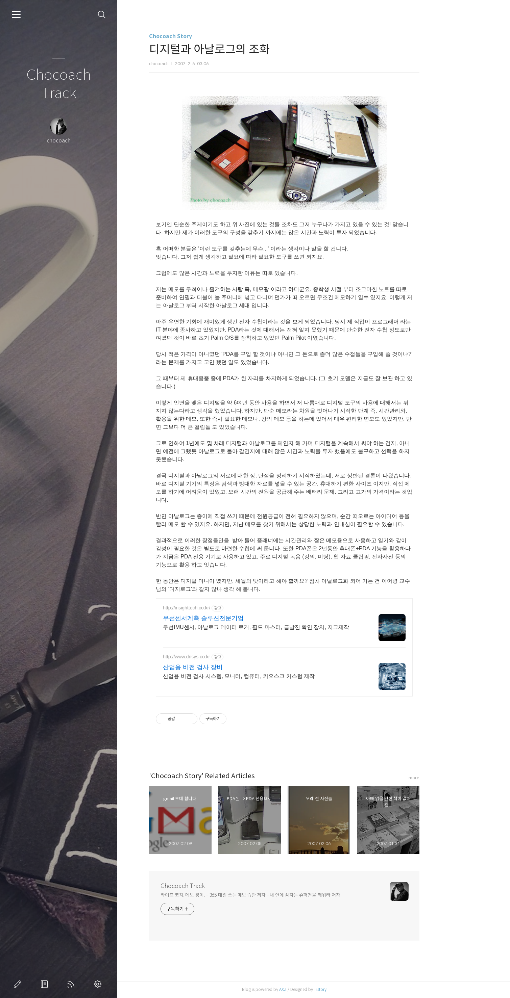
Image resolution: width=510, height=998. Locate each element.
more (443, 778)
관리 (99, 984)
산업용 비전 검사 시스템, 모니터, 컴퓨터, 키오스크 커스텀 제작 (268, 676)
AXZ (312, 989)
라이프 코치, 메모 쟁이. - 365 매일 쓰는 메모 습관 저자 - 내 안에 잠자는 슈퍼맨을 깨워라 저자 (279, 895)
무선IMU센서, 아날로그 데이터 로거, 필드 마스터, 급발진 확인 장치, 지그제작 (285, 627)
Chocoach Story (199, 36)
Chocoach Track (58, 84)
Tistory (349, 989)
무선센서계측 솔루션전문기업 (232, 618)
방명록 (46, 984)
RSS (72, 984)
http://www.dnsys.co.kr (215, 656)
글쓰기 (19, 984)
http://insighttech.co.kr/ (216, 607)
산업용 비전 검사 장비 (222, 667)
